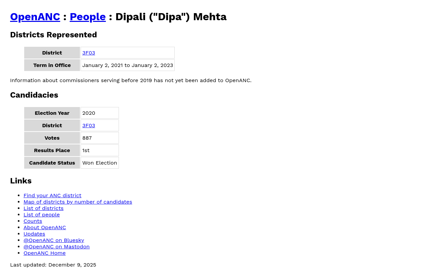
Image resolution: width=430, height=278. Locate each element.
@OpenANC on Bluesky (54, 240)
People (88, 16)
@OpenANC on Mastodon (57, 246)
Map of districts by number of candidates (78, 202)
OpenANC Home (45, 253)
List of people (42, 214)
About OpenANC (45, 227)
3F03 (88, 52)
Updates (34, 234)
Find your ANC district (52, 195)
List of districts (43, 208)
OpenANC (35, 16)
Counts (33, 221)
